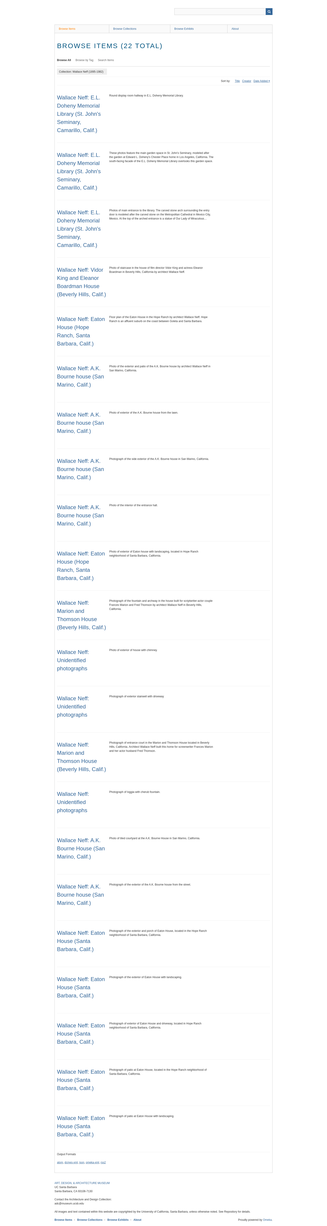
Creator (246, 81)
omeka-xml (92, 1162)
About (235, 28)
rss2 (103, 1162)
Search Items (106, 60)
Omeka (267, 1219)
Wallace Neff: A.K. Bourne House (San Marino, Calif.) (81, 848)
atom (60, 1162)
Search (269, 11)
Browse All (64, 60)
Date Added (260, 81)
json (81, 1162)
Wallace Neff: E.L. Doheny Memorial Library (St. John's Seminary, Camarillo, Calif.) (79, 113)
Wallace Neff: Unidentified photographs (73, 660)
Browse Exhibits (184, 28)
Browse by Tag (85, 60)
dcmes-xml (71, 1162)
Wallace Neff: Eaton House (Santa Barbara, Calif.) (81, 941)
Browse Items (67, 28)
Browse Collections (124, 28)
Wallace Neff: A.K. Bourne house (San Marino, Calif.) (80, 376)
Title (237, 81)
